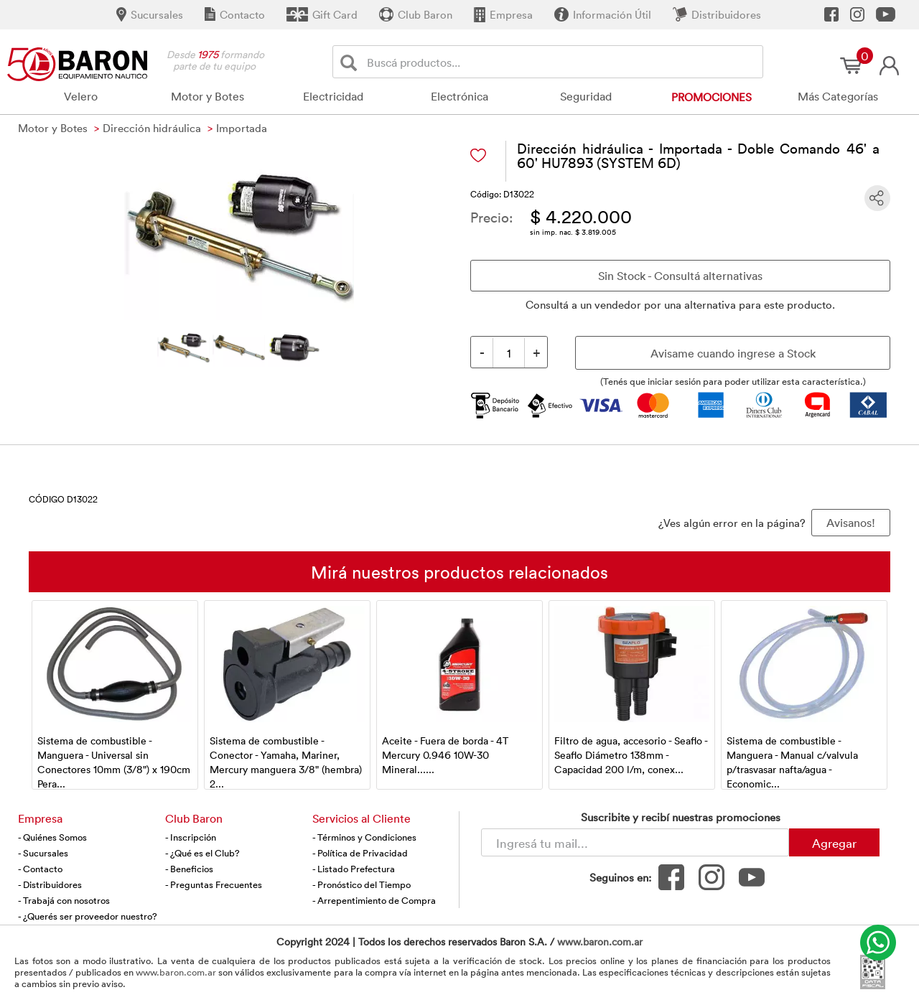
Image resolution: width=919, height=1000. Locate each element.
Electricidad (333, 96)
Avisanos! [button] (850, 522)
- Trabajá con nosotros (64, 900)
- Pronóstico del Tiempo (361, 884)
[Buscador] (562, 62)
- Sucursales (43, 852)
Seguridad (586, 96)
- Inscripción (190, 837)
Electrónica (459, 96)
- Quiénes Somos (52, 837)
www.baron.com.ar (600, 941)
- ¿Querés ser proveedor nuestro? (87, 916)
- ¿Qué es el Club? (202, 852)
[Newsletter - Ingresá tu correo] (635, 842)
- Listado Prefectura (353, 868)
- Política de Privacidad (360, 852)
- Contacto (40, 868)
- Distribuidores (50, 884)
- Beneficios (189, 868)
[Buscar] (351, 62)
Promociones (711, 97)
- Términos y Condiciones (364, 837)
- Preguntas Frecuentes (213, 884)
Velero (81, 96)
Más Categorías (838, 96)
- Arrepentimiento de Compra (374, 900)
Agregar (834, 843)
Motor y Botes (207, 96)
